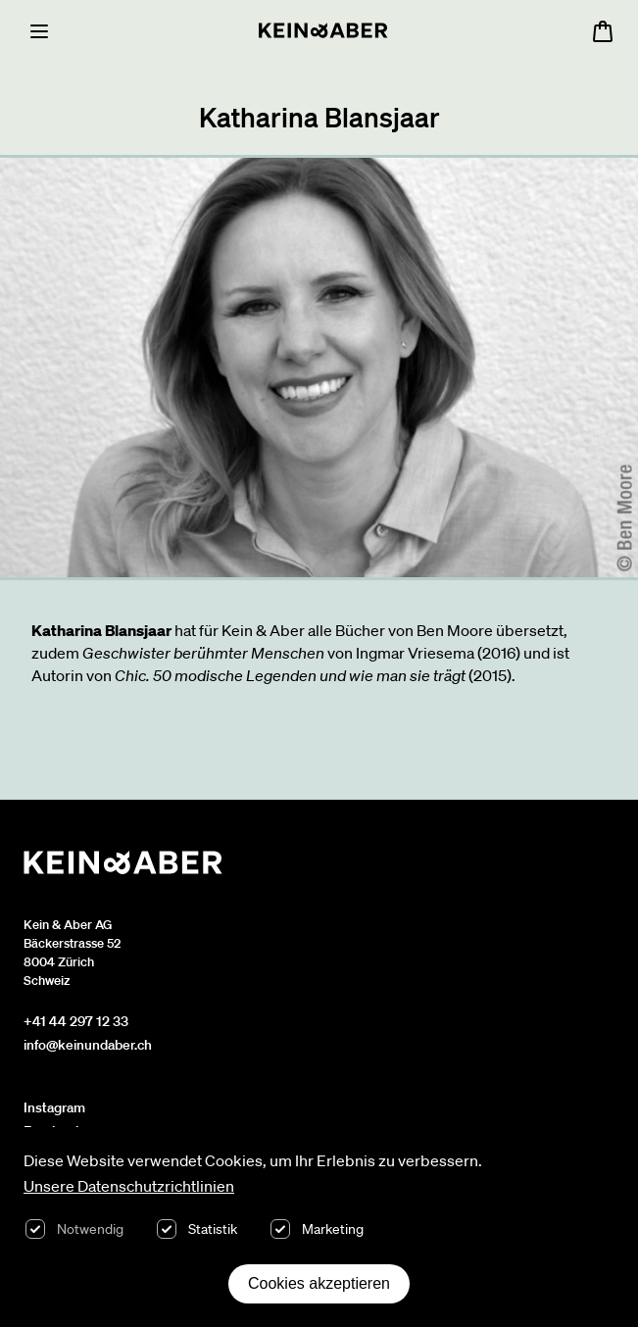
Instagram (54, 1107)
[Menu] (39, 31)
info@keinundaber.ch (88, 1045)
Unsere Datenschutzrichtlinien (129, 1186)
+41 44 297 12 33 (76, 1021)
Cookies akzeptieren (319, 1283)
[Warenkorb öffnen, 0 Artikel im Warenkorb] (602, 31)
